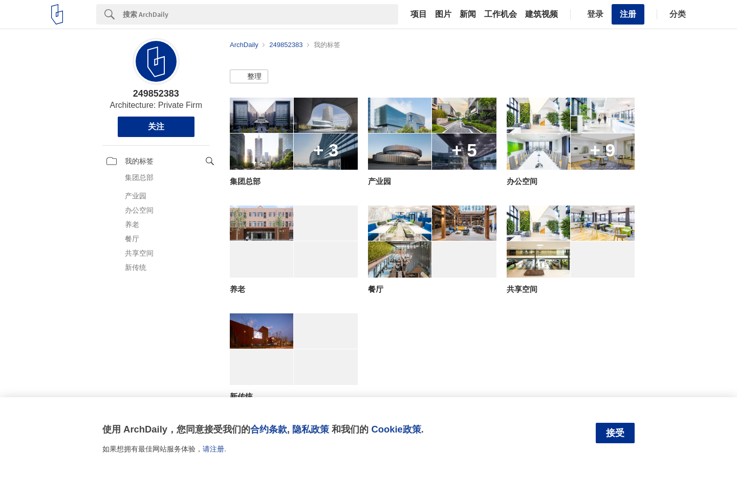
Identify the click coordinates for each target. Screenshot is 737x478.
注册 (628, 14)
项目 (418, 14)
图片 (443, 14)
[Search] (260, 14)
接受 (615, 433)
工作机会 (500, 14)
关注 (156, 126)
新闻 (468, 14)
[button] (249, 77)
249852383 (156, 93)
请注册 (213, 449)
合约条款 (268, 429)
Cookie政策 (396, 429)
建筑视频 (541, 14)
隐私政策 (310, 429)
